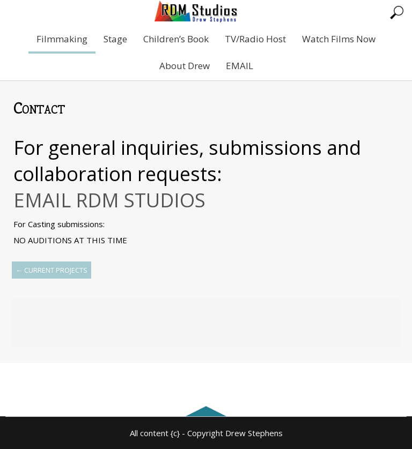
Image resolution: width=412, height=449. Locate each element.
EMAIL (239, 65)
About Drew (184, 65)
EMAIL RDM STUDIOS (109, 200)
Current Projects (51, 270)
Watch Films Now (339, 39)
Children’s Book (176, 39)
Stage (115, 39)
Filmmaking (61, 39)
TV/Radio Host (255, 39)
